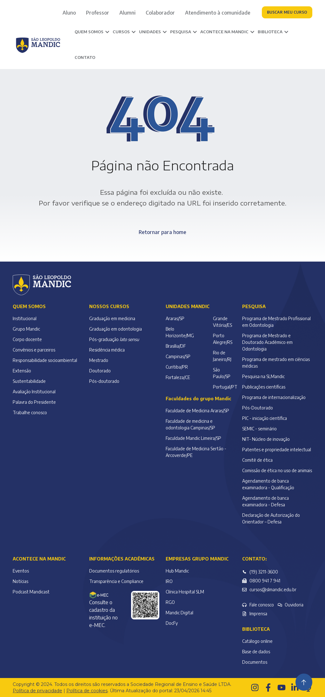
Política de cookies (87, 691)
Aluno (69, 13)
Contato (85, 57)
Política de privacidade (37, 691)
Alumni (127, 13)
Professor (97, 13)
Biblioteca (256, 629)
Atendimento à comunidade (217, 13)
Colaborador (160, 13)
